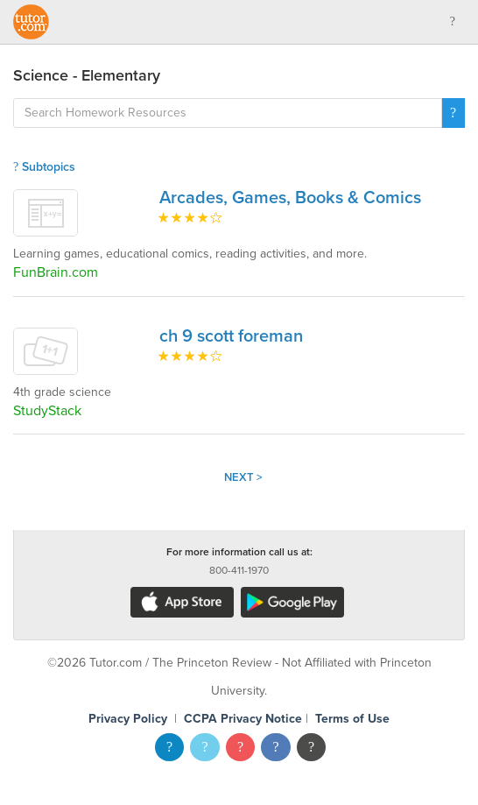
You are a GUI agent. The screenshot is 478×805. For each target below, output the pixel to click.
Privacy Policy (127, 718)
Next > (243, 477)
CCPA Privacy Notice (243, 718)
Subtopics (44, 166)
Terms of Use (352, 718)
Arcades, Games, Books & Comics (290, 197)
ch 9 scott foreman (231, 336)
